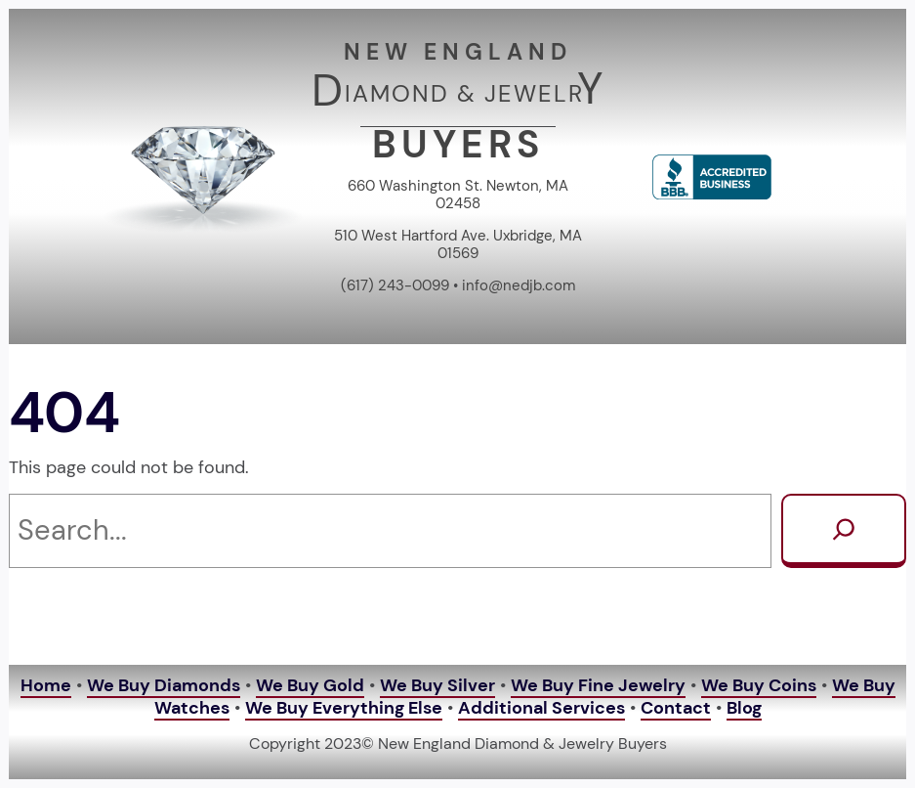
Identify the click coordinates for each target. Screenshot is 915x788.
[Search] (843, 531)
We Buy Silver (437, 685)
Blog (744, 708)
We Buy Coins (758, 685)
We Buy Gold (310, 685)
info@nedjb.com (518, 285)
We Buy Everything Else (343, 708)
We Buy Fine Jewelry (598, 685)
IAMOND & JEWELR (464, 93)
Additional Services (541, 708)
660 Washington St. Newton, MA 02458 (458, 194)
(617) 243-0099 (395, 285)
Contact (676, 708)
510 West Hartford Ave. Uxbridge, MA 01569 (458, 244)
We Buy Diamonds (163, 685)
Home (46, 685)
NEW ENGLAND (458, 51)
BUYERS (458, 144)
